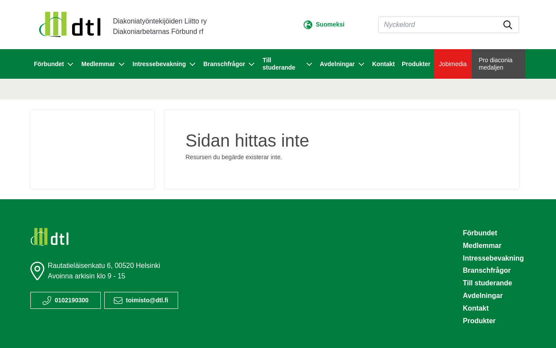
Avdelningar (483, 295)
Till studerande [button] (287, 64)
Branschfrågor (486, 270)
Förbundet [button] (54, 64)
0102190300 (72, 300)
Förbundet (480, 233)
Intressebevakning (493, 258)
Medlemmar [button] (103, 64)
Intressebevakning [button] (164, 64)
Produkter (416, 63)
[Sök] (448, 25)
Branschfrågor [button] (229, 64)
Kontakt (383, 63)
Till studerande (487, 283)
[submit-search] (507, 25)
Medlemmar (482, 245)
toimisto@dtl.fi (147, 300)
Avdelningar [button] (342, 64)
